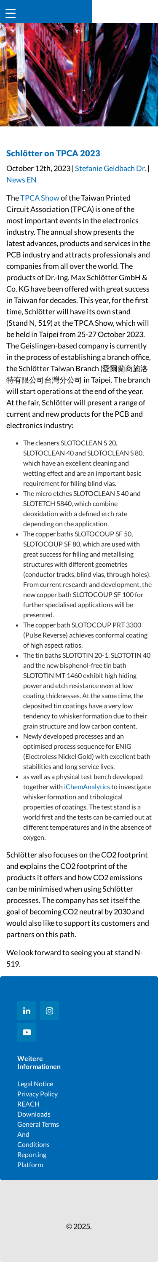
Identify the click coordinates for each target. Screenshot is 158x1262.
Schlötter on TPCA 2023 (53, 153)
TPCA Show (39, 197)
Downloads (34, 1114)
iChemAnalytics (86, 786)
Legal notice (35, 1084)
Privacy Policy (37, 1094)
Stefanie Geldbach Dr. (110, 168)
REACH (28, 1104)
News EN (21, 179)
